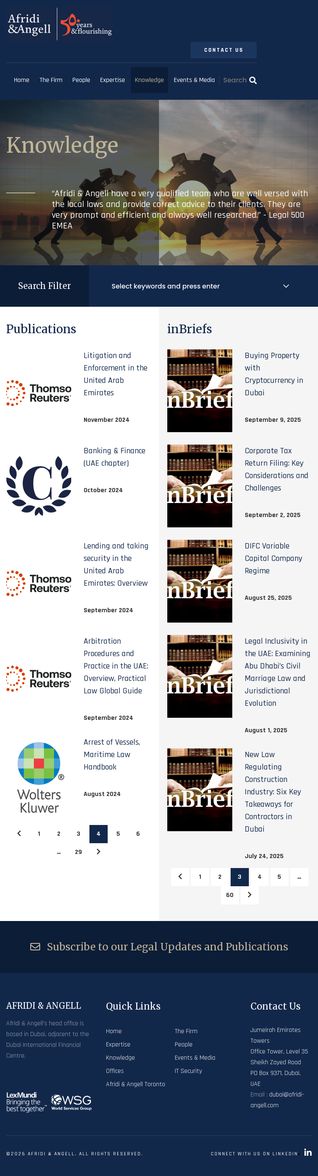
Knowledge (149, 80)
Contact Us (223, 50)
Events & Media (194, 80)
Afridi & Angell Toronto (135, 1084)
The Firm (51, 80)
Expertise (112, 80)
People (81, 80)
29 (78, 852)
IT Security (188, 1071)
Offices (115, 1071)
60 (230, 895)
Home (21, 80)
